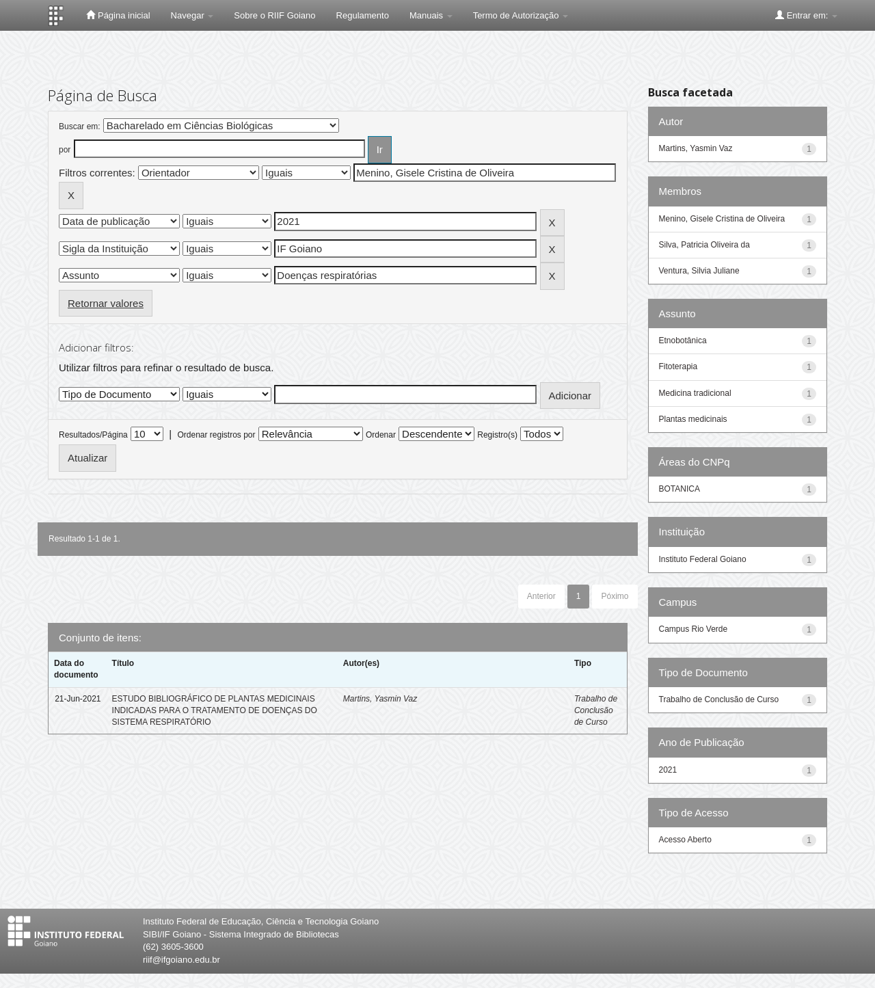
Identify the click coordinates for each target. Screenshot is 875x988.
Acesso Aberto (685, 839)
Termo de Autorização (520, 15)
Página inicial (118, 15)
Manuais (431, 15)
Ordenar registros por (216, 435)
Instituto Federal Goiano (702, 559)
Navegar (192, 15)
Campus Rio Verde (693, 629)
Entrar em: (806, 15)
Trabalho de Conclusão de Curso (595, 710)
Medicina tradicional (695, 393)
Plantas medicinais (693, 419)
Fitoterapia (678, 366)
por (64, 150)
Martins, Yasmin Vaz (380, 699)
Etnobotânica (683, 340)
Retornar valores (106, 303)
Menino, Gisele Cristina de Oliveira (722, 219)
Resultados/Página (93, 435)
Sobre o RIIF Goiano (274, 15)
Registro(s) (497, 435)
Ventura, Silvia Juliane (699, 271)
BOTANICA (679, 489)
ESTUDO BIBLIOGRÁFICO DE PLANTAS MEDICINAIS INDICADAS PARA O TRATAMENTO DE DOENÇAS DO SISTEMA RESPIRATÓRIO (214, 710)
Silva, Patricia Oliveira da (704, 245)
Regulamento (362, 15)
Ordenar (381, 435)
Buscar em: (79, 126)
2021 (668, 770)
